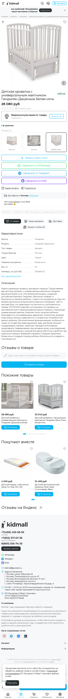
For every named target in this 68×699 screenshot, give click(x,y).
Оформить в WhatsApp (34, 165)
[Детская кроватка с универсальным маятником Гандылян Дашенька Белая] (17, 396)
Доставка (55, 221)
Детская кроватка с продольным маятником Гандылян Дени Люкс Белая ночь (50, 420)
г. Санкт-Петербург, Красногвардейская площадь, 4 (29, 583)
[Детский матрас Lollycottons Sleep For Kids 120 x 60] (17, 463)
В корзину (10, 427)
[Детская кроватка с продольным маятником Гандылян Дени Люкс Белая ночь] (51, 396)
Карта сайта (56, 659)
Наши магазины (33, 221)
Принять (12, 683)
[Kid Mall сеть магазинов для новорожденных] (13, 3)
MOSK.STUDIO (29, 662)
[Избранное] (65, 22)
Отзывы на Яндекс (22, 507)
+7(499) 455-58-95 (12, 532)
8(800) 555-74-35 (11, 543)
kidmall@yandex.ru (13, 568)
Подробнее (45, 10)
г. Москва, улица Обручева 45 (19, 574)
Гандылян (17, 212)
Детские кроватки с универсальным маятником (45, 212)
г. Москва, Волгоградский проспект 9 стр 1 (25, 579)
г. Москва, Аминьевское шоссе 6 (20, 581)
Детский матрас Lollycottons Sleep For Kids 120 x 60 (15, 485)
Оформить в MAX (34, 180)
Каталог (14, 16)
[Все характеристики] (11, 276)
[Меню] (3, 3)
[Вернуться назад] (3, 22)
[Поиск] (42, 3)
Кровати (23, 16)
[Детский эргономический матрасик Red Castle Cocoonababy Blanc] (51, 463)
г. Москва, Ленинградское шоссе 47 (22, 576)
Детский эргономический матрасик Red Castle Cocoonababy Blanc (47, 487)
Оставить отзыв (34, 364)
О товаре (12, 221)
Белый (34, 142)
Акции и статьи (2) (34, 227)
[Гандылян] (61, 93)
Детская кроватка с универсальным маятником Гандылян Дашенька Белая (14, 420)
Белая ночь (56, 142)
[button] (24, 433)
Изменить (33, 196)
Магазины (59, 3)
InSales (51, 662)
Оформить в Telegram (34, 173)
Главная (4, 16)
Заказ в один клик (34, 157)
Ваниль (11, 142)
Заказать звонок (11, 548)
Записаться (56, 116)
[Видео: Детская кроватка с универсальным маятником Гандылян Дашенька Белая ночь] (63, 83)
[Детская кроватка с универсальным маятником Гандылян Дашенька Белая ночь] (34, 53)
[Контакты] (48, 3)
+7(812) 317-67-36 (11, 537)
